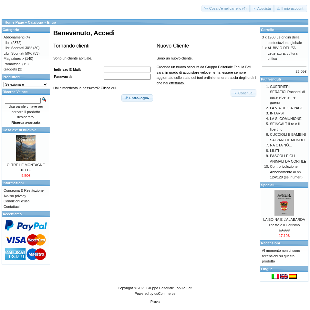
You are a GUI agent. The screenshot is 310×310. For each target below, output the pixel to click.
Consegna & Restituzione (24, 190)
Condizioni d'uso (16, 201)
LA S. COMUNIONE (286, 119)
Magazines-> (14, 58)
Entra (51, 22)
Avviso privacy (15, 196)
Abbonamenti (14, 37)
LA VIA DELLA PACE (286, 108)
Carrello (267, 30)
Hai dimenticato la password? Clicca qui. (85, 88)
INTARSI (277, 113)
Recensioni (270, 243)
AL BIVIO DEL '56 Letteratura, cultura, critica (283, 53)
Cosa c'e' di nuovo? (19, 130)
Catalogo (35, 22)
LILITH (275, 151)
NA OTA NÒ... (281, 145)
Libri (7, 43)
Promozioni (12, 64)
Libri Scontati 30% (18, 48)
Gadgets (10, 69)
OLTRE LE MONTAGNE (26, 165)
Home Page (14, 22)
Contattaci (12, 206)
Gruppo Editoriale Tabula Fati (169, 288)
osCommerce (164, 293)
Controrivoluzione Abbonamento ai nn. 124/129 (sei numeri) (286, 172)
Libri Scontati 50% (18, 53)
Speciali (267, 185)
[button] (226, 8)
